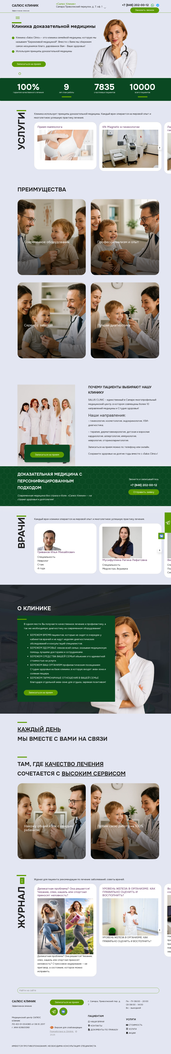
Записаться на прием (29, 64)
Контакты (95, 1025)
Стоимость (134, 1025)
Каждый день (39, 729)
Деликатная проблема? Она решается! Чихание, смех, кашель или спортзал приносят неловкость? (63, 892)
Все (22, 881)
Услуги (131, 1029)
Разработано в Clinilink (62, 1031)
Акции (131, 1033)
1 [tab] (20, 73)
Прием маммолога (49, 127)
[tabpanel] (85, 45)
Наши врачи (96, 1021)
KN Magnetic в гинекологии (120, 127)
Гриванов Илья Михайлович (56, 552)
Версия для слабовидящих (68, 1027)
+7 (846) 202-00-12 (135, 5)
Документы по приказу (103, 1029)
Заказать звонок (144, 10)
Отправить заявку (143, 492)
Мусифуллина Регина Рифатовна (124, 560)
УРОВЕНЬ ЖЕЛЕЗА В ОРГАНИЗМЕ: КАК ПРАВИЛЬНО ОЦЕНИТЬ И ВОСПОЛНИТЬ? (128, 892)
